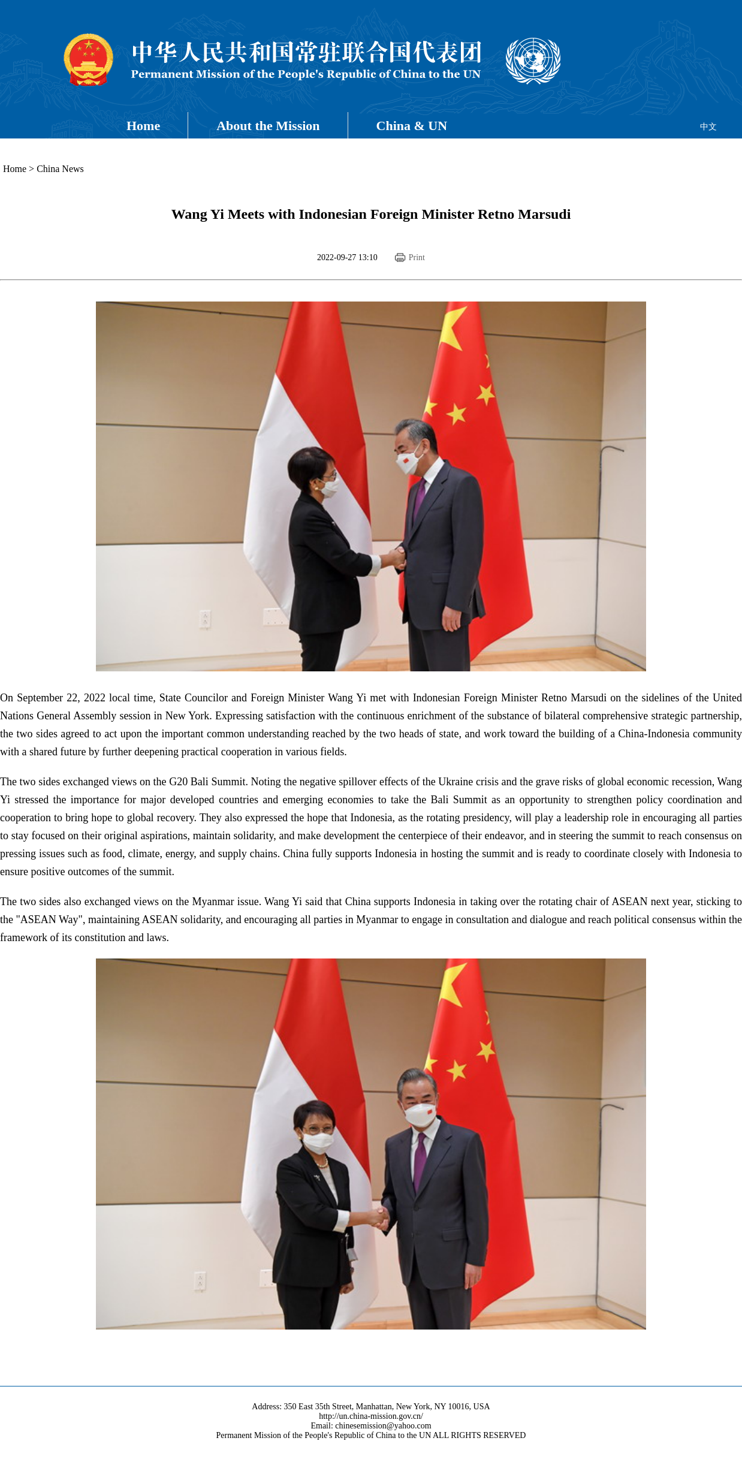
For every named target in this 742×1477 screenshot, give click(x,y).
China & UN (412, 125)
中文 (708, 126)
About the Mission (267, 125)
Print (417, 257)
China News (60, 169)
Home (143, 125)
